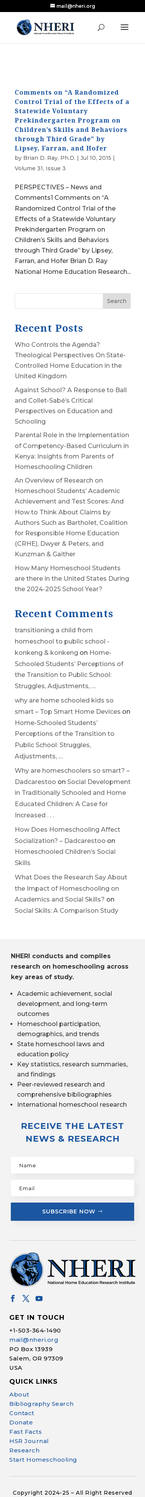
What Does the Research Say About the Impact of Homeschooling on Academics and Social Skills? (71, 875)
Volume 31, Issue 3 (40, 154)
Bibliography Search (41, 1390)
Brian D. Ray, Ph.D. (49, 143)
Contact (21, 1399)
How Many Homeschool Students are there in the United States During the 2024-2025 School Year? (72, 564)
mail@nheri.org (33, 1326)
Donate (21, 1408)
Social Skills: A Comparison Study (66, 897)
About (19, 1381)
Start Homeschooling (43, 1446)
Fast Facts (25, 1418)
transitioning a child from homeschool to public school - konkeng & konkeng (62, 628)
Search (116, 287)
